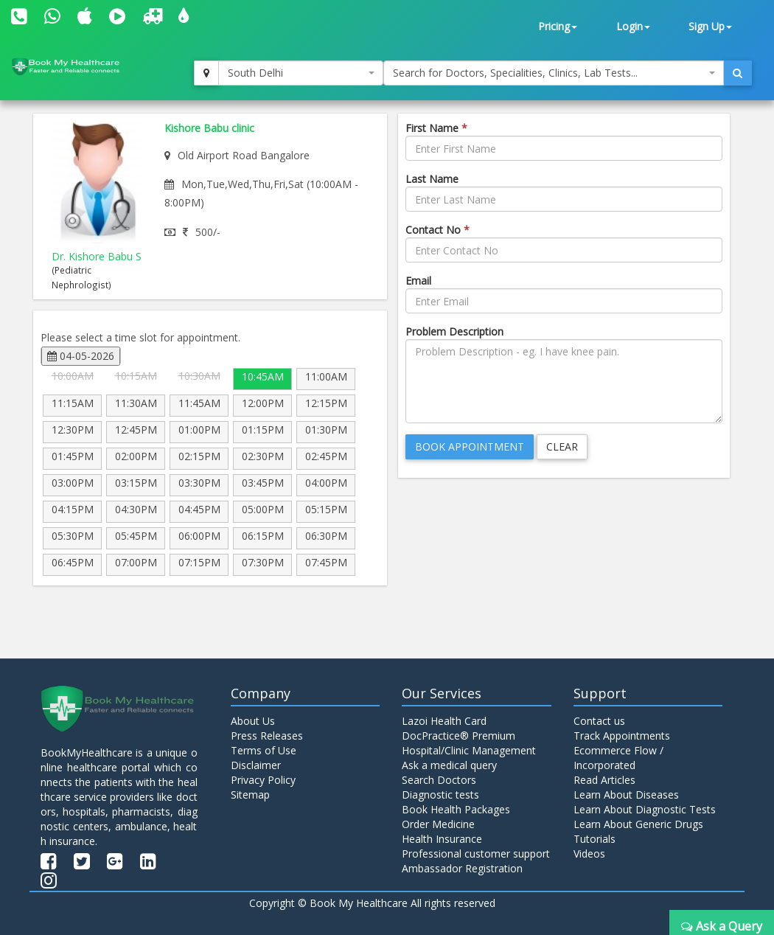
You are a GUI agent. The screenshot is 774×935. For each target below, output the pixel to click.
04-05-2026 (80, 356)
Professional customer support (476, 854)
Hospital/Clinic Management (469, 750)
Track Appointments (621, 736)
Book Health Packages (456, 809)
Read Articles (604, 780)
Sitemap (250, 795)
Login (633, 26)
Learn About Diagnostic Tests (644, 809)
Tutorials (594, 839)
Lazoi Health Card (444, 721)
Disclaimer (256, 765)
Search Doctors (439, 780)
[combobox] (301, 73)
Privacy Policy (263, 780)
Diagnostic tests (440, 795)
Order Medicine (438, 824)
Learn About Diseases (626, 795)
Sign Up (710, 26)
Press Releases (267, 736)
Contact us (599, 721)
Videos (589, 854)
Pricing (557, 26)
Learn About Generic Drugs (638, 824)
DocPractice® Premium (458, 736)
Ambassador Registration (462, 868)
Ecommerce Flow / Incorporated (618, 757)
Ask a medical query (449, 765)
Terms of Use (263, 750)
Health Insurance (442, 839)
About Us (253, 721)
